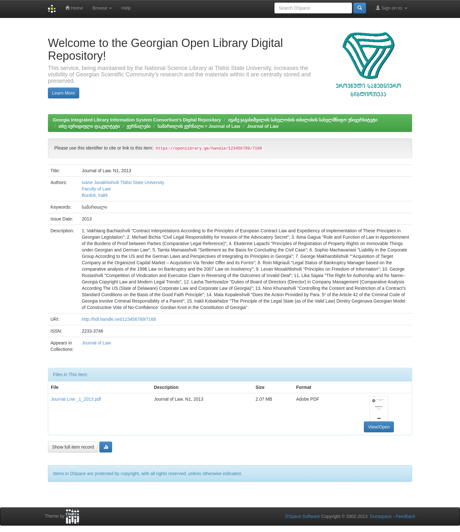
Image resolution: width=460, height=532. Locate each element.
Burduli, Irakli (95, 195)
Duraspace (381, 516)
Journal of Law (263, 126)
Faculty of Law (96, 188)
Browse (102, 8)
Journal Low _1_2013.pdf (76, 399)
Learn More (63, 93)
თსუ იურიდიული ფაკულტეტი (89, 126)
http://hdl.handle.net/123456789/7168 (119, 319)
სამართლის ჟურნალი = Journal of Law (198, 126)
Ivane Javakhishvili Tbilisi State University (123, 182)
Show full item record (73, 447)
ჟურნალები (138, 126)
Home (74, 8)
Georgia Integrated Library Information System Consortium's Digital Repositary (137, 119)
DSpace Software (302, 516)
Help (126, 8)
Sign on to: (391, 8)
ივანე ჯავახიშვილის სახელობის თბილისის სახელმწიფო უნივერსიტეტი (302, 119)
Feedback (405, 516)
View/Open (379, 426)
